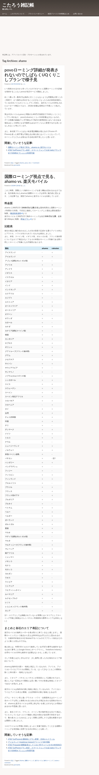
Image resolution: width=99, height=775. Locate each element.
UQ (30, 163)
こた (24, 84)
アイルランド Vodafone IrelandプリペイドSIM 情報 (29, 742)
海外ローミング (48, 760)
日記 (12, 163)
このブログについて (17, 14)
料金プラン (25, 219)
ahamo (22, 163)
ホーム (4, 14)
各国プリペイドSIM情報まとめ (58, 14)
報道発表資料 (15, 213)
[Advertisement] (49, 36)
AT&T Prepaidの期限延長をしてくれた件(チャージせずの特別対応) (35, 745)
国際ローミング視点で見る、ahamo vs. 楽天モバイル (29, 147)
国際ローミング (29, 760)
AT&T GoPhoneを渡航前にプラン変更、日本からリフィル (31, 739)
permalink (17, 165)
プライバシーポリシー (36, 14)
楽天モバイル (39, 760)
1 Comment (35, 163)
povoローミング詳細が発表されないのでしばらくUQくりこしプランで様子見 (32, 74)
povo (26, 163)
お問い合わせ (78, 14)
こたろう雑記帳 (18, 5)
